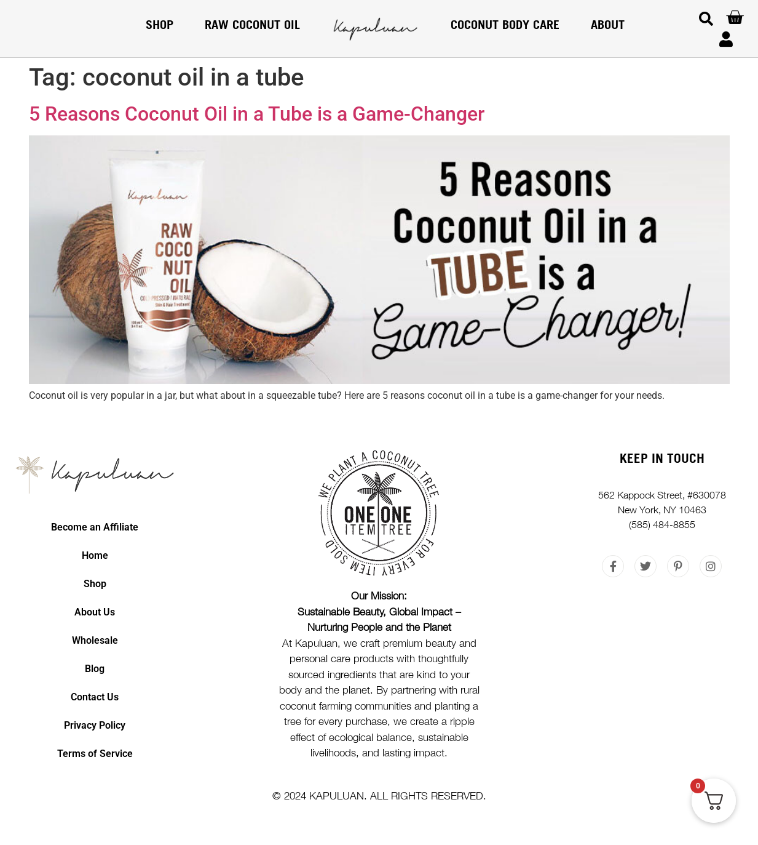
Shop (159, 24)
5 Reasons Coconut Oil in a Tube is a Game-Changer (256, 114)
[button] (706, 19)
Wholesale (95, 640)
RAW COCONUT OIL (252, 24)
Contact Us (95, 697)
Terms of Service (95, 753)
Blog (95, 669)
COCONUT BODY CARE (505, 24)
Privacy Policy (94, 725)
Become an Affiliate (94, 527)
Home (95, 555)
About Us (94, 612)
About (608, 24)
